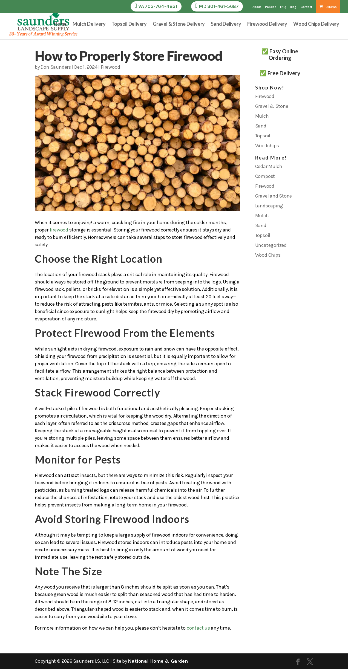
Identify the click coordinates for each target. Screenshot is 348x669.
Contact (306, 7)
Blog (293, 7)
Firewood (110, 67)
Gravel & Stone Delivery (179, 24)
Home (60, 24)
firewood (59, 230)
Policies (270, 7)
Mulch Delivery (89, 24)
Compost (265, 176)
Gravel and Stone (273, 196)
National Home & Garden (158, 661)
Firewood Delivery (267, 24)
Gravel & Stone (271, 106)
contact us (198, 628)
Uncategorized (271, 245)
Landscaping (269, 206)
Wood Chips (268, 255)
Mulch (262, 116)
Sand (260, 126)
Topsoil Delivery (129, 24)
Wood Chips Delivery (316, 24)
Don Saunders (56, 67)
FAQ (283, 7)
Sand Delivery (226, 24)
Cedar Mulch (268, 166)
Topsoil (263, 136)
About (256, 7)
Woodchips (267, 146)
